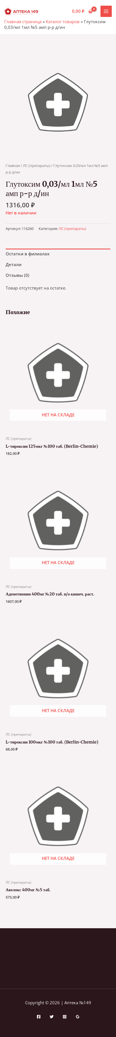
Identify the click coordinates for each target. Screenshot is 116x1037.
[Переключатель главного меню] (106, 11)
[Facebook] (39, 1017)
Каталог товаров (63, 21)
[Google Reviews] (78, 1017)
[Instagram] (65, 1017)
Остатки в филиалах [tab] (27, 253)
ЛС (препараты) (36, 165)
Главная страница (22, 21)
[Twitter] (52, 1017)
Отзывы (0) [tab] (17, 275)
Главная (13, 165)
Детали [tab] (13, 264)
